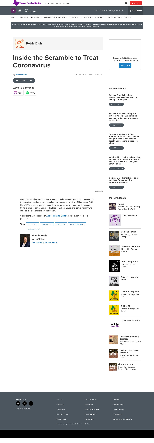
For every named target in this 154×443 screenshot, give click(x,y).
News (13, 22)
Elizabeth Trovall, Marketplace (127, 372)
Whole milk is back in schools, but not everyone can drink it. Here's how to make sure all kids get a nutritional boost (124, 165)
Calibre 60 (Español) (130, 296)
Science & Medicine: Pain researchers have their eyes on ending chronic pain (123, 102)
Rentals (87, 429)
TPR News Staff (118, 409)
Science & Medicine (130, 251)
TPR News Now (129, 220)
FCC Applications (90, 419)
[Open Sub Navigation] (17, 22)
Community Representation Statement (69, 429)
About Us (59, 404)
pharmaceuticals (34, 234)
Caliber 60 (125, 311)
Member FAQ (89, 424)
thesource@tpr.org (67, 31)
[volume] (20, 15)
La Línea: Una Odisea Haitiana (129, 356)
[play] (13, 15)
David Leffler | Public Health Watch (128, 212)
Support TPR (114, 22)
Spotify (64, 221)
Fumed (120, 209)
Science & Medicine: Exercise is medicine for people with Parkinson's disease (123, 185)
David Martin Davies (130, 347)
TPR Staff (116, 404)
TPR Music (34, 22)
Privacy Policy (61, 424)
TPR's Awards (117, 419)
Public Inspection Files (92, 414)
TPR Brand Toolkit (62, 419)
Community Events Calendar (122, 424)
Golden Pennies (128, 236)
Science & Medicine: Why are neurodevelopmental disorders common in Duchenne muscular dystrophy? (123, 121)
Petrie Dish (34, 48)
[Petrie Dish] (19, 48)
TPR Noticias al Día (131, 325)
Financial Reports (90, 404)
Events (87, 22)
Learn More (125, 70)
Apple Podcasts (53, 221)
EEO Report (89, 409)
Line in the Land (125, 369)
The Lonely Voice (130, 266)
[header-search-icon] (127, 6)
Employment (60, 414)
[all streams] (135, 15)
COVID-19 (61, 229)
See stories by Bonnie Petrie (44, 247)
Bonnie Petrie (21, 79)
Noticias (24, 22)
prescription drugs (77, 229)
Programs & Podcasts (54, 22)
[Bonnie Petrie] (25, 245)
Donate (138, 6)
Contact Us (60, 409)
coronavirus (47, 229)
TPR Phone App (118, 414)
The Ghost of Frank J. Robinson (129, 342)
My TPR (128, 22)
